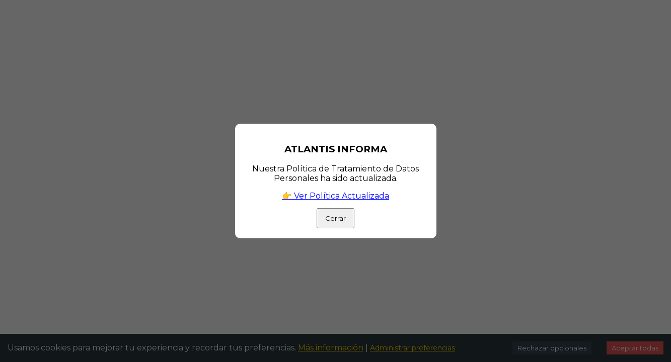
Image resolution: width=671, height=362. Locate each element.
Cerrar (335, 218)
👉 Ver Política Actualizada (335, 196)
